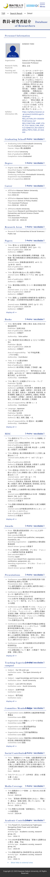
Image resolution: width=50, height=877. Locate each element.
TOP (3, 13)
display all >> (11, 312)
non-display (38, 139)
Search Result (16, 13)
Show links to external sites (20, 863)
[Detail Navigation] (42, 5)
